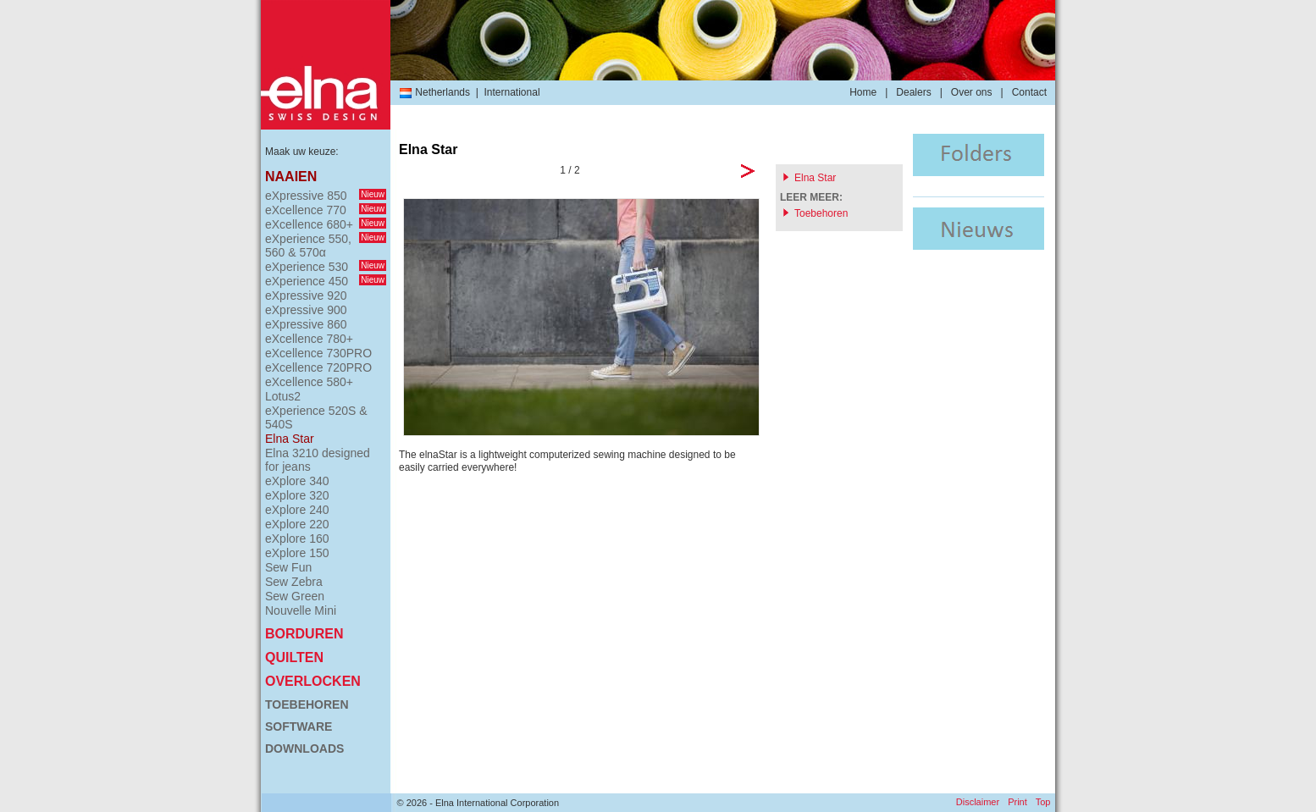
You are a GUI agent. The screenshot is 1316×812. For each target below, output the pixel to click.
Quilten (294, 657)
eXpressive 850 (325, 195)
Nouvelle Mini (300, 610)
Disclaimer (977, 802)
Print (1017, 802)
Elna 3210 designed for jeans (317, 459)
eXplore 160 (297, 538)
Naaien (291, 176)
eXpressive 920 (306, 295)
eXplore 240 (297, 509)
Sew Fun (288, 567)
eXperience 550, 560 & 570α (325, 245)
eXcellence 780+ (309, 338)
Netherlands (434, 92)
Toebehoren (307, 704)
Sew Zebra (294, 581)
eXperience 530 (325, 266)
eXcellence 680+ (325, 224)
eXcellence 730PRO (318, 353)
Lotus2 (283, 396)
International (512, 92)
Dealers (913, 92)
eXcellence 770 (325, 210)
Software (298, 726)
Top (1043, 802)
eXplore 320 (297, 495)
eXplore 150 (297, 553)
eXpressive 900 (306, 310)
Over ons (972, 92)
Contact (1029, 92)
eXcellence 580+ (309, 382)
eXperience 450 (325, 281)
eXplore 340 (297, 481)
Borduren (304, 634)
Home (862, 92)
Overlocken (313, 681)
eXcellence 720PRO (318, 367)
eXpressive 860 (306, 324)
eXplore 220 (297, 524)
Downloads (304, 748)
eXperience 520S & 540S (316, 417)
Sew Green (294, 596)
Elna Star (289, 438)
